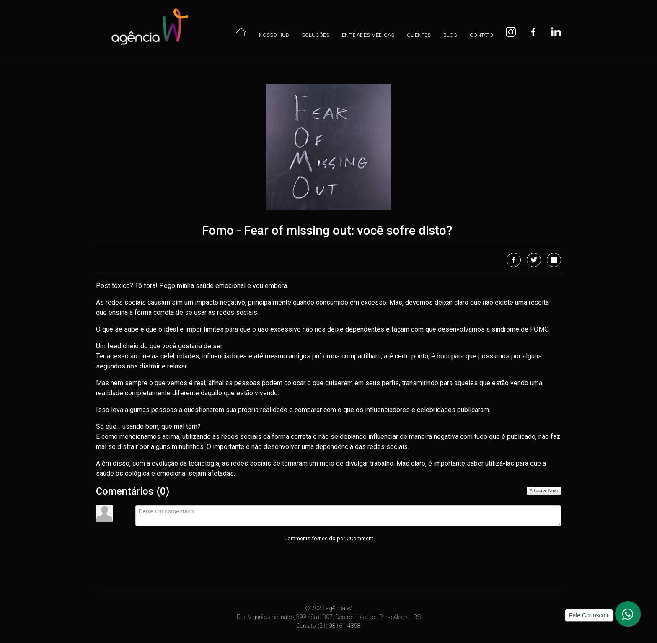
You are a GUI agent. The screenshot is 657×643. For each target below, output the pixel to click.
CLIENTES (419, 35)
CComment (360, 538)
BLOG (450, 35)
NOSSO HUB (274, 35)
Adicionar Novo (544, 490)
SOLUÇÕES (315, 35)
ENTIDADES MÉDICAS (368, 35)
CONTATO (481, 35)
